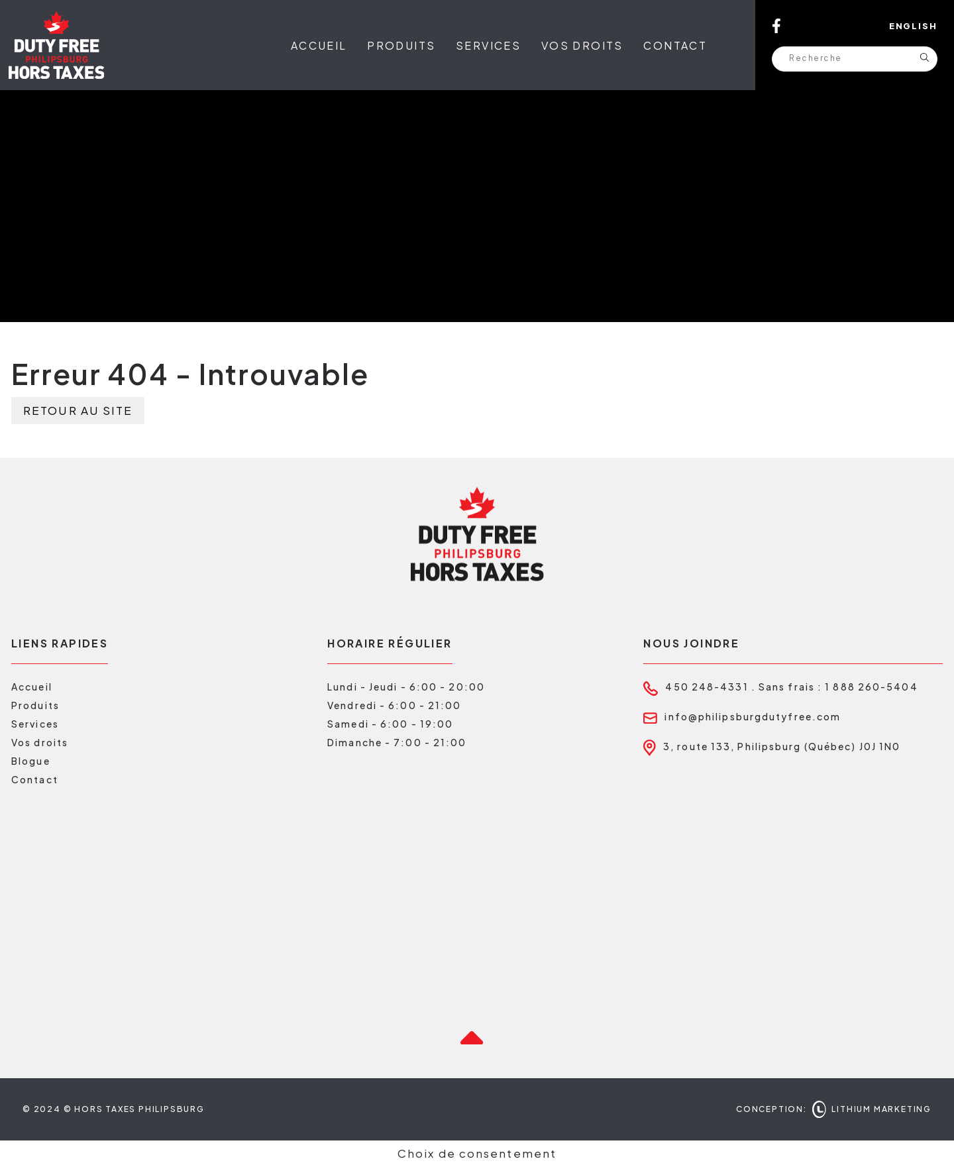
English (913, 26)
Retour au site (77, 410)
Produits (401, 45)
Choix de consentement (477, 1153)
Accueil (319, 45)
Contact (675, 45)
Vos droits (582, 45)
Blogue (30, 761)
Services (488, 45)
